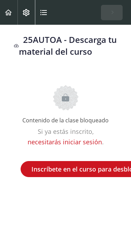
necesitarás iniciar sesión (65, 142)
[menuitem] (26, 12)
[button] (8, 12)
